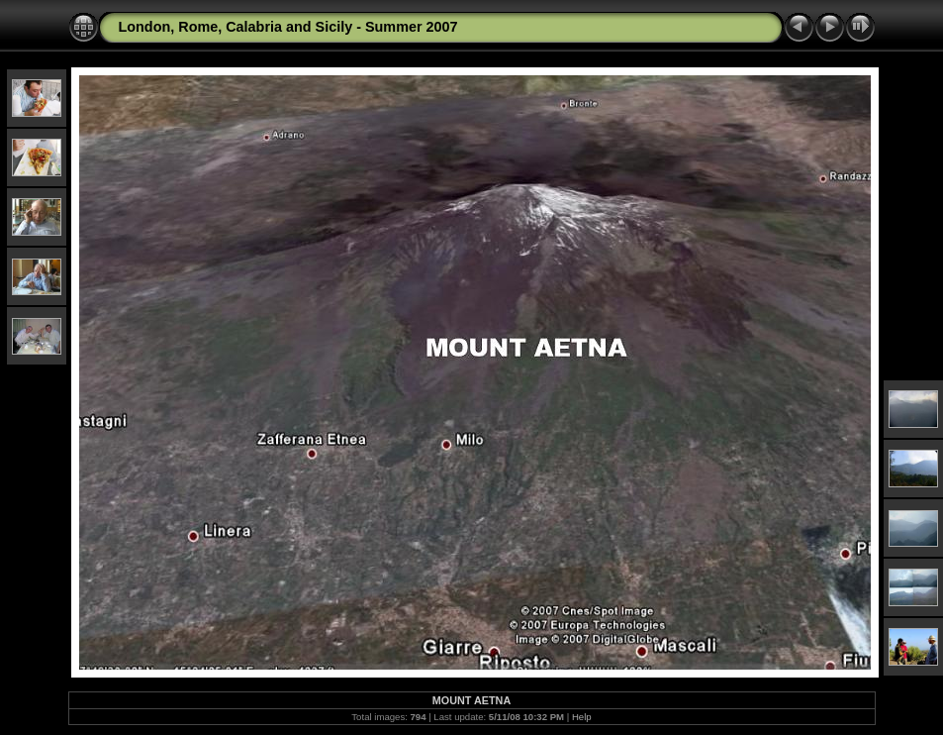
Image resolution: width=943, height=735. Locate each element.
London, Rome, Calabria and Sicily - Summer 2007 (288, 27)
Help (582, 716)
